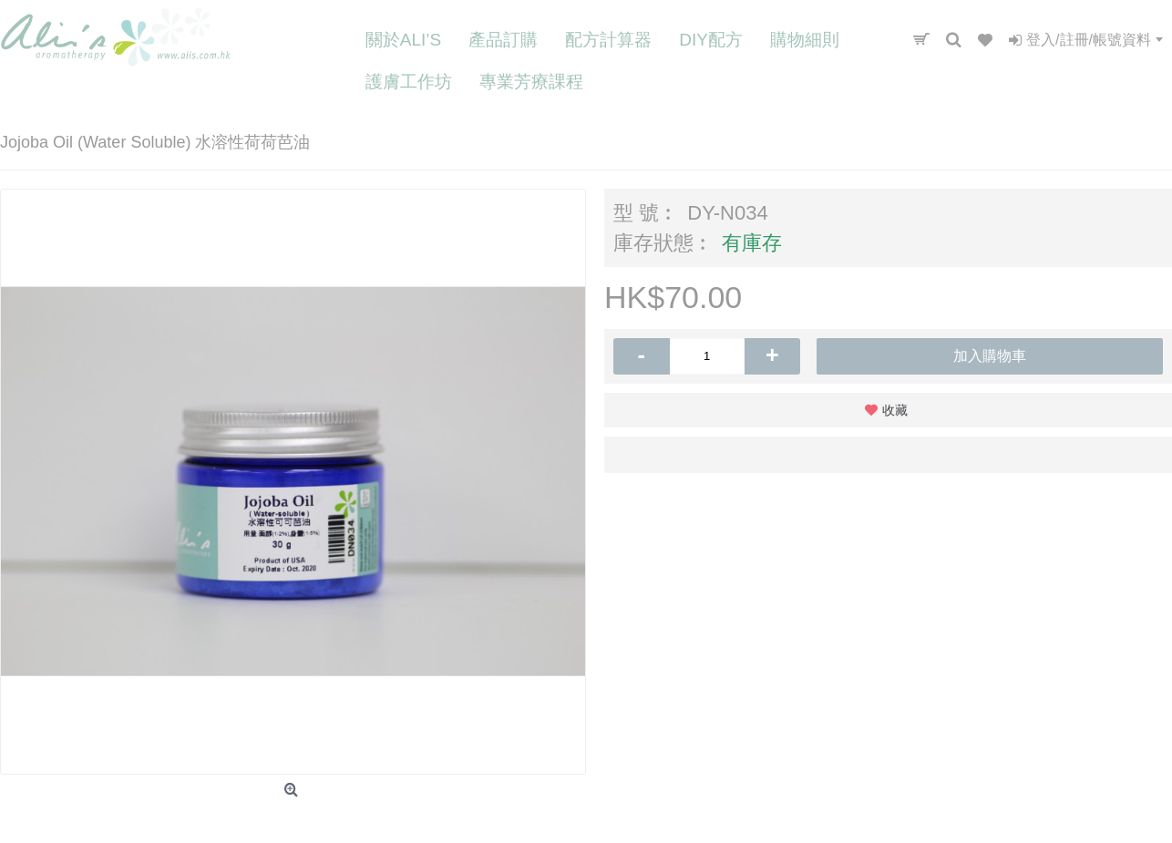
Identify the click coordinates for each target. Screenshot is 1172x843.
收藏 (895, 410)
